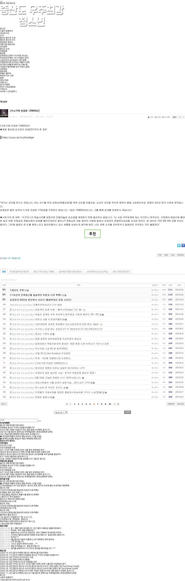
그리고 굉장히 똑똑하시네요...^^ (24, 544)
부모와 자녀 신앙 (6, 76)
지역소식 (3, 89)
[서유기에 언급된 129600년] (50, 363)
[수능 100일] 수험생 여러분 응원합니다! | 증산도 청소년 (22, 459)
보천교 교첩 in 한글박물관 (48, 319)
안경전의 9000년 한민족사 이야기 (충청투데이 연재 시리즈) (40, 299)
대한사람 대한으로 (7, 44)
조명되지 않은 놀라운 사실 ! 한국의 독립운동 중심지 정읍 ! (65, 372)
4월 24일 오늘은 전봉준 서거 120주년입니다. (58, 377)
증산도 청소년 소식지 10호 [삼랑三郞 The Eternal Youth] (55, 566)
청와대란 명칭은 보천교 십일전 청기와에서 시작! (60, 367)
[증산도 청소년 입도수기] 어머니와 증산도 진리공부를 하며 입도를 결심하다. (30, 454)
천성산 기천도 (42, 333)
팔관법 (2, 53)
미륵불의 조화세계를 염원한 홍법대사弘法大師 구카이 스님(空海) (68, 392)
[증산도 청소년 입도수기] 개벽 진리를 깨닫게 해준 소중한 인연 (25, 452)
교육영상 (3, 69)
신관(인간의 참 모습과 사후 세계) (13, 60)
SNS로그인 (4, 33)
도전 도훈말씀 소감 (7, 448)
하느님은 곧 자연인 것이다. (49, 387)
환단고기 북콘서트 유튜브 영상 (12, 499)
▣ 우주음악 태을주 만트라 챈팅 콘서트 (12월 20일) (20, 436)
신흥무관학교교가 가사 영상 (47, 304)
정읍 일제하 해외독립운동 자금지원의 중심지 (58, 338)
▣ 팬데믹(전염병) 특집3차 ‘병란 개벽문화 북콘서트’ (20, 439)
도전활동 (26, 560)
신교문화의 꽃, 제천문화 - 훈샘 (12, 519)
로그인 (2, 29)
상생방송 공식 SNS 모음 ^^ (11, 492)
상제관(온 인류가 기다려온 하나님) (14, 56)
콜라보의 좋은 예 (6, 515)
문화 (2, 78)
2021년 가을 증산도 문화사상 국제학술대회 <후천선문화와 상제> (26, 432)
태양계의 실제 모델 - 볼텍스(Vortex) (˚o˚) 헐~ (59, 309)
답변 (166, 255)
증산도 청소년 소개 (7, 38)
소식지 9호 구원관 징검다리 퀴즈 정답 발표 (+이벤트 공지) (23, 430)
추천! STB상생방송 (7, 87)
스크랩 (166, 117)
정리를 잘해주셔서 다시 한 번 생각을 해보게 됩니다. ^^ (33, 548)
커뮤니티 (3, 83)
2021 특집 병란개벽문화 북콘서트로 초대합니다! (19, 434)
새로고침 (180, 404)
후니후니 (155, 290)
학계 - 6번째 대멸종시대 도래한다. (53, 358)
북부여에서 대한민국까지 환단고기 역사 (16, 521)
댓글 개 (6, 258)
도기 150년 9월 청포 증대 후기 (12, 457)
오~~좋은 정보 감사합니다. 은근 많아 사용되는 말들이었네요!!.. (37, 528)
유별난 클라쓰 (5, 73)
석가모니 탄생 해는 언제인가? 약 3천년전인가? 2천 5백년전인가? (69, 329)
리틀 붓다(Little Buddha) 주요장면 (52, 353)
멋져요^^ (15, 537)
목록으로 (180, 255)
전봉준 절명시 (42, 397)
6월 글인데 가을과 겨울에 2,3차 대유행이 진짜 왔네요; (32, 539)
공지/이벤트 (5, 85)
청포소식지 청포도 (7, 441)
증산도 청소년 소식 (7, 40)
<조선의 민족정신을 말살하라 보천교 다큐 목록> (37, 295)
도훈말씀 (3, 51)
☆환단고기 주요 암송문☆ (10, 497)
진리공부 (3, 47)
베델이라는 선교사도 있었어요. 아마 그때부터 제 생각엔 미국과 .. (37, 533)
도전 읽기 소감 (6, 445)
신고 (151, 117)
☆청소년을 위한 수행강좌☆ (11, 524)
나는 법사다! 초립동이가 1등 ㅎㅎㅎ (14, 517)
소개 (2, 35)
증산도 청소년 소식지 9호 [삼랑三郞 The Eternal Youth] (54, 568)
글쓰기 (3, 404)
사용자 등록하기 (6, 31)
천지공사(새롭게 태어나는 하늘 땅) (14, 65)
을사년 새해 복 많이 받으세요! (12, 425)
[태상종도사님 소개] (8, 501)
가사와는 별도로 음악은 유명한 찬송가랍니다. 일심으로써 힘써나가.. (38, 535)
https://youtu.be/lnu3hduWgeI (18, 137)
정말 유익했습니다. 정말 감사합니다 (25, 546)
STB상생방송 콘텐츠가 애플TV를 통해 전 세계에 (19, 495)
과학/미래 (4, 80)
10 (110, 404)
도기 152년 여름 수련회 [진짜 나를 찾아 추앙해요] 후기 (22, 450)
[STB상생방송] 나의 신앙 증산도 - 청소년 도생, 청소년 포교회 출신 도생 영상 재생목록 (34, 486)
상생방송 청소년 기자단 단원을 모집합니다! (17, 428)
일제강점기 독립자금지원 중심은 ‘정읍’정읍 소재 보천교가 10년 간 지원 (72, 343)
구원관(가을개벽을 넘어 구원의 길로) (15, 67)
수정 (159, 255)
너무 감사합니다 (17, 542)
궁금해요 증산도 (6, 42)
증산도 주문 (18, 290)
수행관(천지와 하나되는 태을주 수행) (15, 62)
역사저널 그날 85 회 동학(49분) (51, 348)
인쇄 (158, 117)
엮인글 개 (15, 258)
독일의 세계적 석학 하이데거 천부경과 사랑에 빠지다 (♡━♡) (67, 314)
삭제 (172, 255)
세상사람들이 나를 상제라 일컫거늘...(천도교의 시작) (62, 382)
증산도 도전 (4, 49)
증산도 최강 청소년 (7, 3)
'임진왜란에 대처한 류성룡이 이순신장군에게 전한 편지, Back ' (67, 324)
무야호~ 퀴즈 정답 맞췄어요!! (23, 530)
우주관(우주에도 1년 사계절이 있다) (14, 58)
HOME (3, 91)
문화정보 (3, 71)
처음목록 (171, 404)
